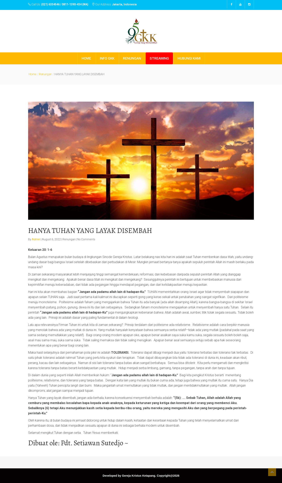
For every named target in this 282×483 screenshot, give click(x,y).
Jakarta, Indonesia (124, 4)
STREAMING (159, 58)
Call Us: (58, 4)
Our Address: (114, 4)
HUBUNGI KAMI (189, 58)
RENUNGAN (132, 58)
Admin (36, 239)
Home (32, 74)
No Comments (86, 239)
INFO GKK (107, 58)
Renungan (45, 74)
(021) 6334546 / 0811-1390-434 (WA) (64, 4)
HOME (86, 58)
